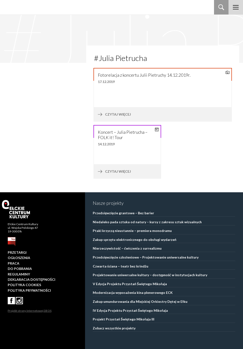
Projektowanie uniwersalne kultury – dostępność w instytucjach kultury (150, 275)
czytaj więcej (130, 114)
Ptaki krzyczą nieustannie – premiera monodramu (132, 231)
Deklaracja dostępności (31, 279)
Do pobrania (20, 269)
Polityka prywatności (29, 290)
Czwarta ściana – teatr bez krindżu (120, 266)
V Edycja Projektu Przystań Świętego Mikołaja (130, 284)
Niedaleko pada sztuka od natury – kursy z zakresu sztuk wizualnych (147, 222)
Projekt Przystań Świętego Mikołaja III (123, 319)
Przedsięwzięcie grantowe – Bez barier (123, 213)
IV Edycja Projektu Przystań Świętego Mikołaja (130, 310)
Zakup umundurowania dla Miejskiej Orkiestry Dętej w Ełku (140, 301)
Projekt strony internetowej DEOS (29, 310)
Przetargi (17, 252)
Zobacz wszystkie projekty (114, 328)
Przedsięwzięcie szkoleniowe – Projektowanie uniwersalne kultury (146, 257)
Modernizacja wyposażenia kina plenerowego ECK (133, 292)
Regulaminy (19, 274)
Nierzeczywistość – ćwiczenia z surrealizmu (127, 248)
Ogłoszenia (19, 258)
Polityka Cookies (24, 285)
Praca (13, 263)
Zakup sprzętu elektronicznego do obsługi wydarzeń (134, 240)
